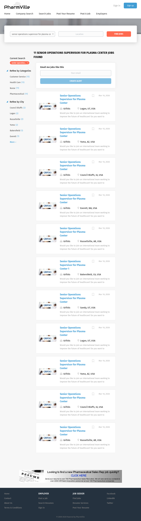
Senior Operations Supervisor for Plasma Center (72, 99)
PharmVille (80, 517)
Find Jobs (118, 34)
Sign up (130, 5)
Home (6, 494)
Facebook (111, 494)
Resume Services (80, 503)
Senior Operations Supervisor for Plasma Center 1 (72, 265)
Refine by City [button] (16, 101)
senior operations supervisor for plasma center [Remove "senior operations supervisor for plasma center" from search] (20, 63)
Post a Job (42, 498)
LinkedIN (111, 498)
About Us (8, 503)
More (12, 142)
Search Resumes (46, 503)
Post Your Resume (81, 508)
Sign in (116, 5)
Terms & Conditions (13, 508)
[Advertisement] (129, 105)
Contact (7, 498)
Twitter (110, 503)
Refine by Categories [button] (20, 70)
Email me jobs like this (52, 67)
